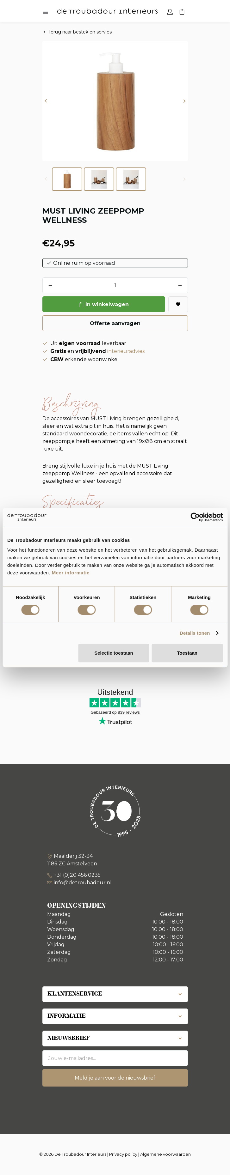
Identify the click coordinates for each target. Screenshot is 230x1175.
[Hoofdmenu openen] (45, 12)
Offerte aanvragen (115, 323)
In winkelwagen (107, 304)
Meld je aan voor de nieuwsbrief (115, 1078)
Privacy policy (123, 1154)
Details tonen (195, 633)
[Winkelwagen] (182, 11)
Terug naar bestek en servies (80, 32)
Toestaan (187, 653)
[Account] (170, 11)
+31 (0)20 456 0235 (77, 875)
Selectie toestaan (113, 653)
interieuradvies (126, 351)
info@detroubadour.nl (83, 883)
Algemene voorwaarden (165, 1154)
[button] (45, 101)
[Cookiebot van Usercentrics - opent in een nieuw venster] (195, 517)
